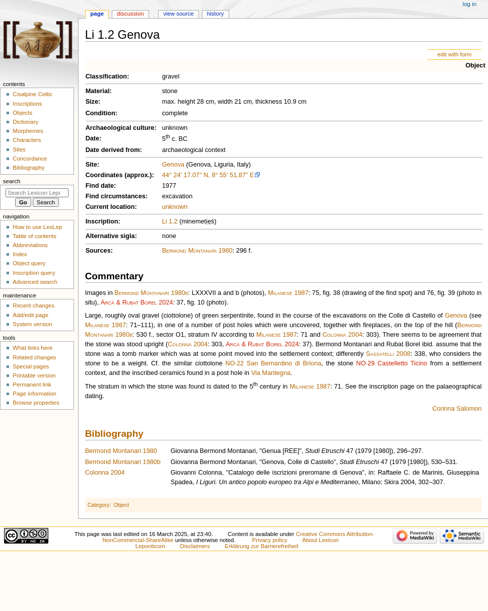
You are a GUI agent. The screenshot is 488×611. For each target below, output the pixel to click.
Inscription (102, 221)
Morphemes (28, 131)
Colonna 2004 (342, 334)
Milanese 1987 (288, 292)
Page (97, 14)
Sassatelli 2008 (388, 353)
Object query (29, 263)
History (215, 14)
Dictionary (25, 122)
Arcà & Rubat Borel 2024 (137, 302)
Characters (27, 140)
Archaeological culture (120, 127)
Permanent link (32, 384)
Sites (19, 149)
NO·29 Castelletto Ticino (391, 363)
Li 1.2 (170, 221)
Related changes (34, 357)
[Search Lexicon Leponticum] (37, 192)
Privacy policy (270, 540)
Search (12, 181)
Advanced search (35, 282)
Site (91, 164)
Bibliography (114, 433)
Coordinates (104, 175)
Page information (34, 394)
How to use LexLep (37, 227)
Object (475, 65)
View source (178, 14)
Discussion (130, 14)
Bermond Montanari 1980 (197, 250)
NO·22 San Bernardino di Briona (273, 363)
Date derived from (113, 150)
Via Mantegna (271, 372)
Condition (100, 113)
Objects (22, 113)
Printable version (34, 375)
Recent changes (33, 305)
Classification (106, 76)
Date (93, 138)
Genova (173, 164)
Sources (98, 250)
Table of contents (34, 236)
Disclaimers (195, 546)
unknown (175, 206)
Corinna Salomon (456, 408)
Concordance (30, 159)
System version (32, 324)
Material (98, 91)
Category (98, 505)
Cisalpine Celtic (32, 94)
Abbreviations (30, 245)
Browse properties (36, 403)
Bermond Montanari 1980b (151, 292)
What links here (32, 348)
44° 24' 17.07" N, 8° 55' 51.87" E (208, 175)
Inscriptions (27, 104)
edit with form (454, 54)
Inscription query (34, 273)
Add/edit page (30, 315)
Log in (469, 4)
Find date (100, 185)
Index (20, 254)
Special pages (31, 366)
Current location (110, 206)
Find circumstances (116, 196)
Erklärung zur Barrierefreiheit (261, 546)
